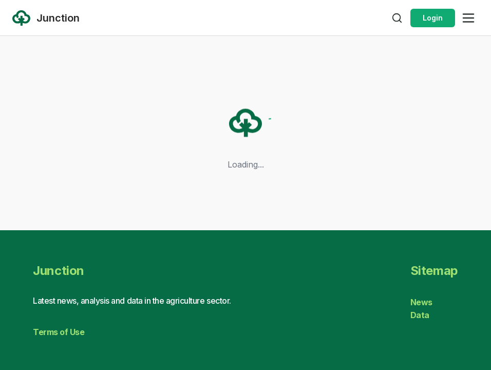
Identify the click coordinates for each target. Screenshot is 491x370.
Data (419, 315)
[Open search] (397, 18)
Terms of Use (58, 332)
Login (433, 17)
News (421, 302)
